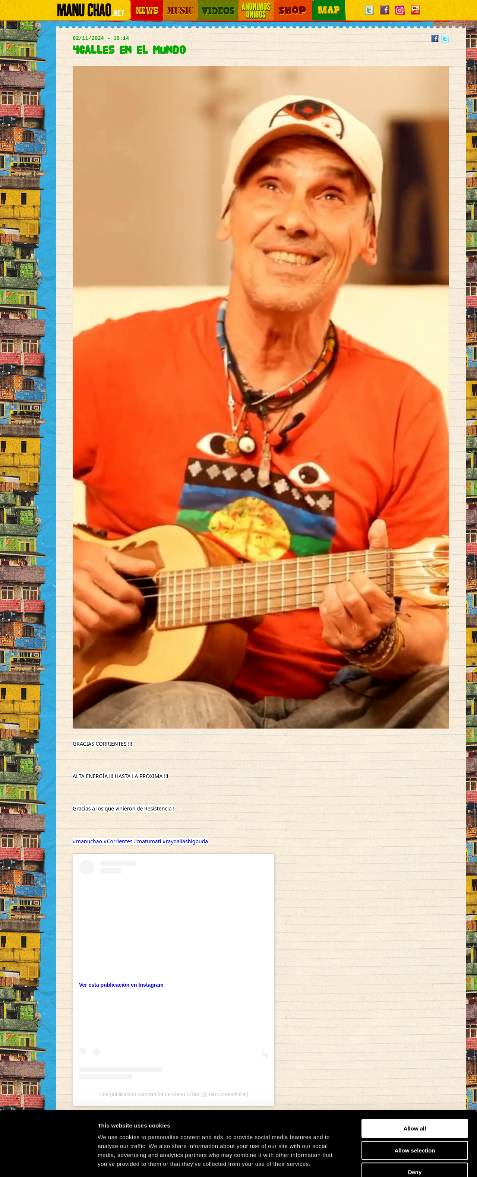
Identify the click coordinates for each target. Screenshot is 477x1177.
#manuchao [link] (87, 841)
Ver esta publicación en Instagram (121, 985)
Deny (415, 1129)
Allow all (415, 1086)
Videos (205, 4)
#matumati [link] (147, 841)
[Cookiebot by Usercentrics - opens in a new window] (48, 1162)
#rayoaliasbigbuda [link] (185, 841)
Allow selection (414, 1108)
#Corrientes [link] (118, 841)
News (135, 4)
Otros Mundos (251, 4)
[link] (79, 863)
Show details (391, 1162)
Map (316, 4)
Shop (278, 4)
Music (168, 4)
